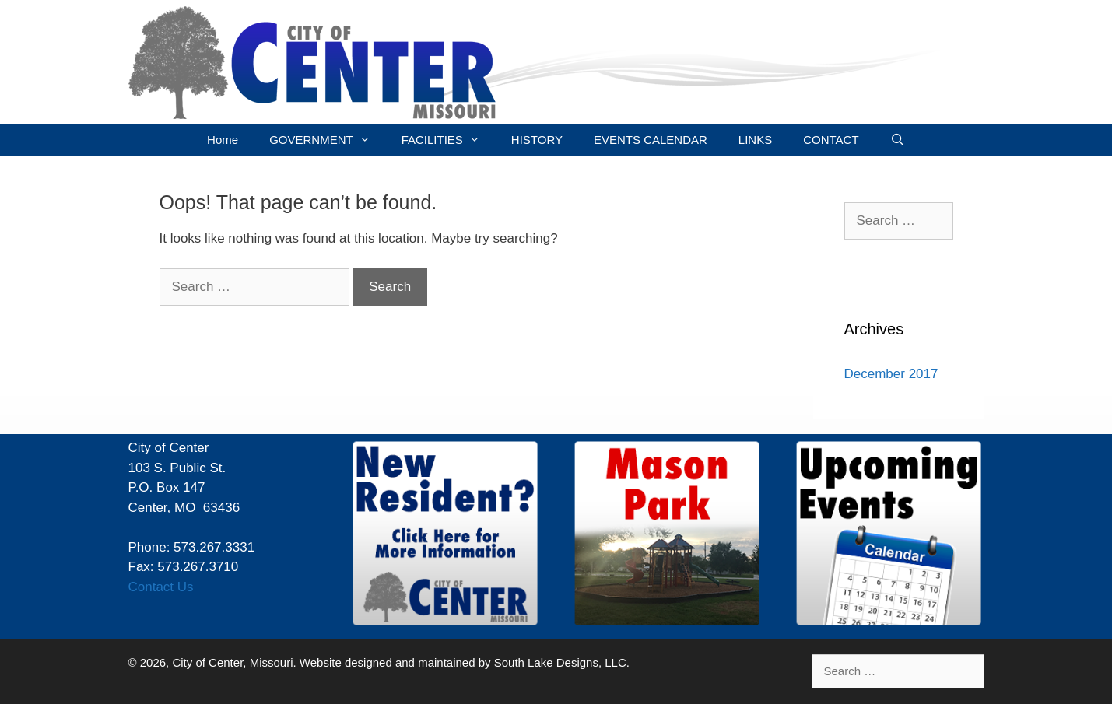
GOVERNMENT (327, 140)
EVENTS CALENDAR (650, 139)
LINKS (755, 139)
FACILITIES (449, 140)
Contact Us (161, 587)
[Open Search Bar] (898, 140)
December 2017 (891, 373)
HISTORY (537, 139)
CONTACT (830, 139)
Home (222, 139)
